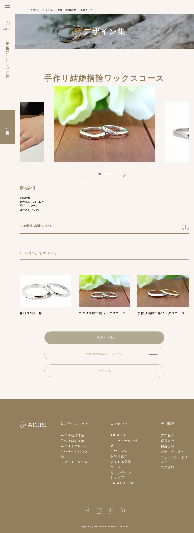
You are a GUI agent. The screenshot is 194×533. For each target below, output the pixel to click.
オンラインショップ (121, 475)
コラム (116, 467)
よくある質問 (121, 462)
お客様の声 (119, 456)
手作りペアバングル (74, 454)
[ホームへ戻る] (33, 424)
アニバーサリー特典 (124, 443)
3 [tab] (111, 176)
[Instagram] (98, 511)
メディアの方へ (173, 451)
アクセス (168, 435)
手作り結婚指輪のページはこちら (122, 354)
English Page (124, 483)
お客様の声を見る (126, 337)
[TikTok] (110, 511)
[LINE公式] (87, 511)
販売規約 (168, 467)
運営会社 (168, 441)
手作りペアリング (74, 446)
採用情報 (168, 446)
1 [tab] (101, 176)
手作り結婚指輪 (72, 435)
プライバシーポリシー (174, 459)
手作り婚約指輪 (72, 441)
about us (120, 435)
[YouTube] (121, 511)
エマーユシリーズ (74, 462)
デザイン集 (128, 370)
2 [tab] (106, 176)
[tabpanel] (104, 124)
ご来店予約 (7, 127)
